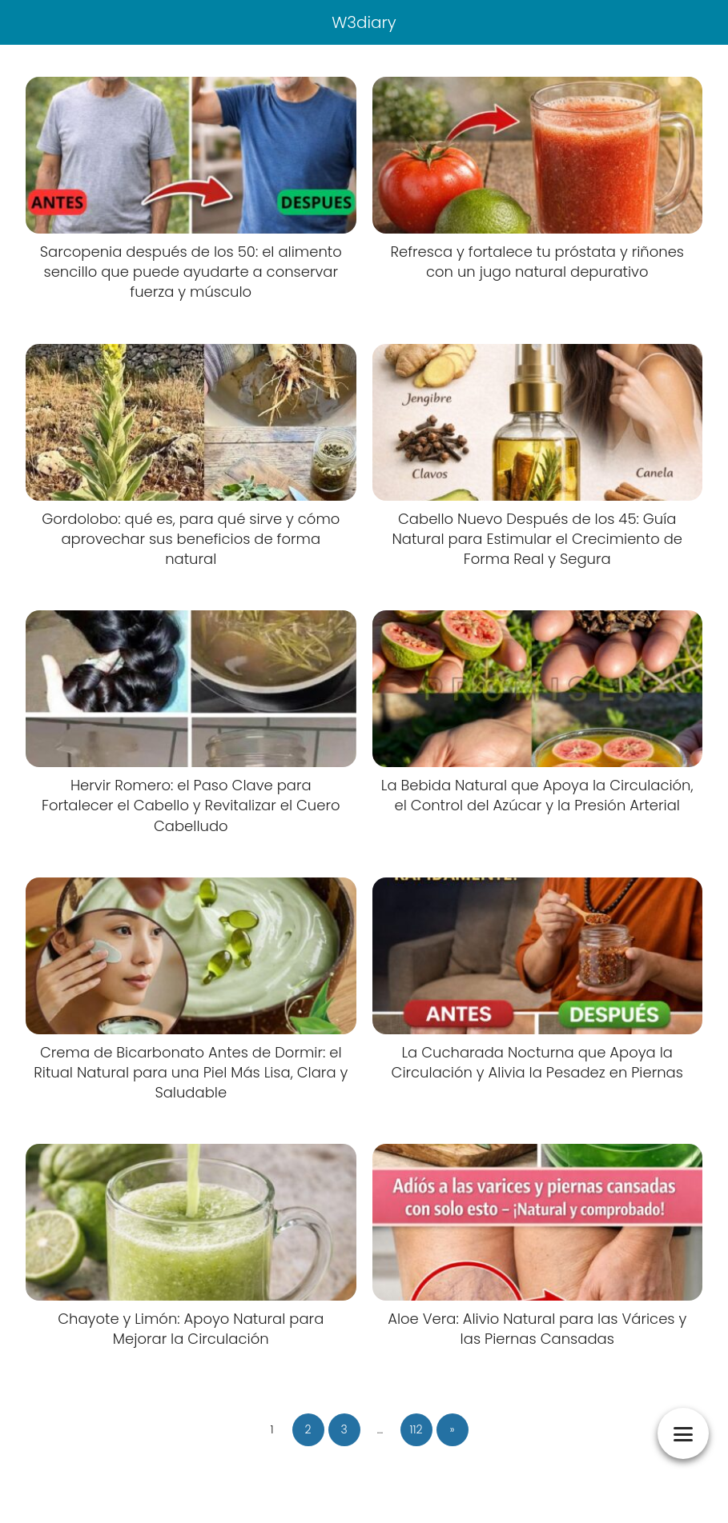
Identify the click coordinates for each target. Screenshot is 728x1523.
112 (415, 1429)
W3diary (364, 22)
